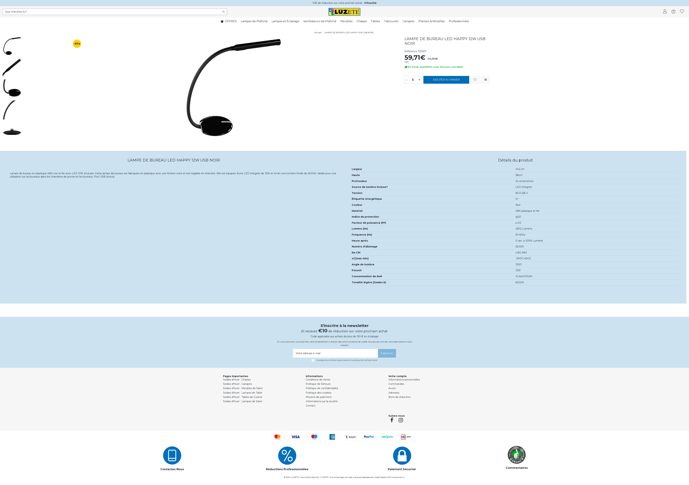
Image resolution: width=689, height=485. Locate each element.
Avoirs (392, 388)
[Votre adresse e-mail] (335, 353)
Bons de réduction (399, 397)
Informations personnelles (404, 379)
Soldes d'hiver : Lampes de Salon (242, 401)
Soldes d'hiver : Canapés (237, 383)
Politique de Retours (318, 383)
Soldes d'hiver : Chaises (237, 379)
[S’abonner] (387, 353)
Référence (410, 51)
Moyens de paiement (319, 397)
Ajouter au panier (446, 79)
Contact (310, 405)
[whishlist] (682, 11)
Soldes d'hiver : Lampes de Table (242, 392)
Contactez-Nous (172, 469)
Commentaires (517, 468)
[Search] (223, 12)
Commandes (396, 383)
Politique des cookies (318, 392)
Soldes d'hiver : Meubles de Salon (243, 388)
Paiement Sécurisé (402, 469)
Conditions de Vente (318, 379)
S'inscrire (370, 2)
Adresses (393, 392)
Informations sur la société (322, 401)
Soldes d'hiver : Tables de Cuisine (242, 397)
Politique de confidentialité (322, 388)
